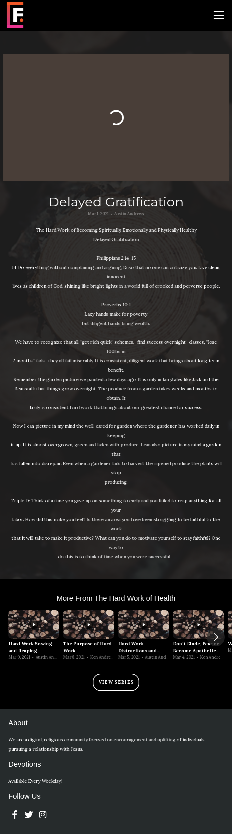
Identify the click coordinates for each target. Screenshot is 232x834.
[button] (215, 637)
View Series (116, 682)
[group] (33, 637)
